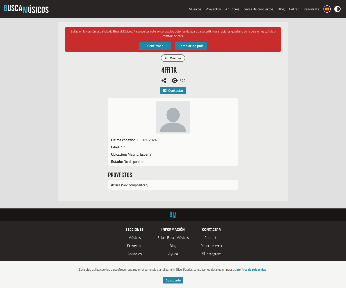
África (115, 185)
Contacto (211, 237)
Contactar (173, 90)
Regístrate (311, 9)
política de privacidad (251, 269)
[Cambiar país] (327, 9)
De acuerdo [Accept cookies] (173, 280)
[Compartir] (164, 80)
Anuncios (232, 9)
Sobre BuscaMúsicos (173, 237)
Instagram (211, 253)
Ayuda (173, 253)
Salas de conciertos (258, 9)
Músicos (195, 9)
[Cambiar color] (337, 9)
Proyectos (213, 9)
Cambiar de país (191, 45)
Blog (281, 9)
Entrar (294, 9)
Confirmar (155, 45)
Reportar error (211, 245)
